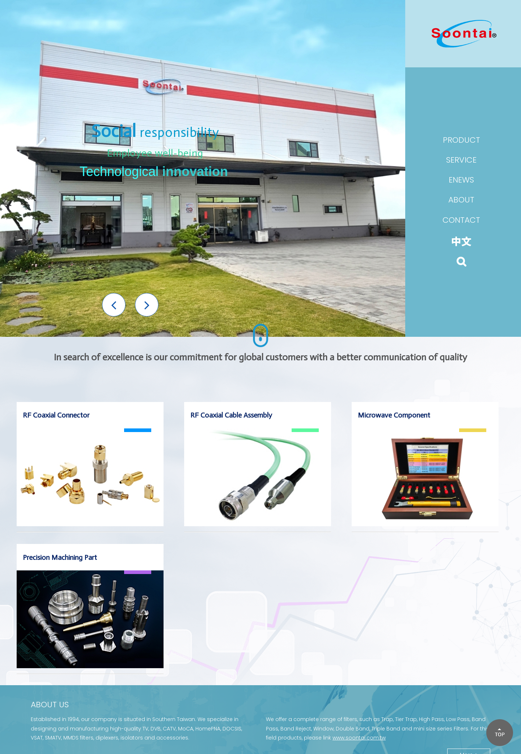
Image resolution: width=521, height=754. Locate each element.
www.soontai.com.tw (359, 737)
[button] (114, 305)
